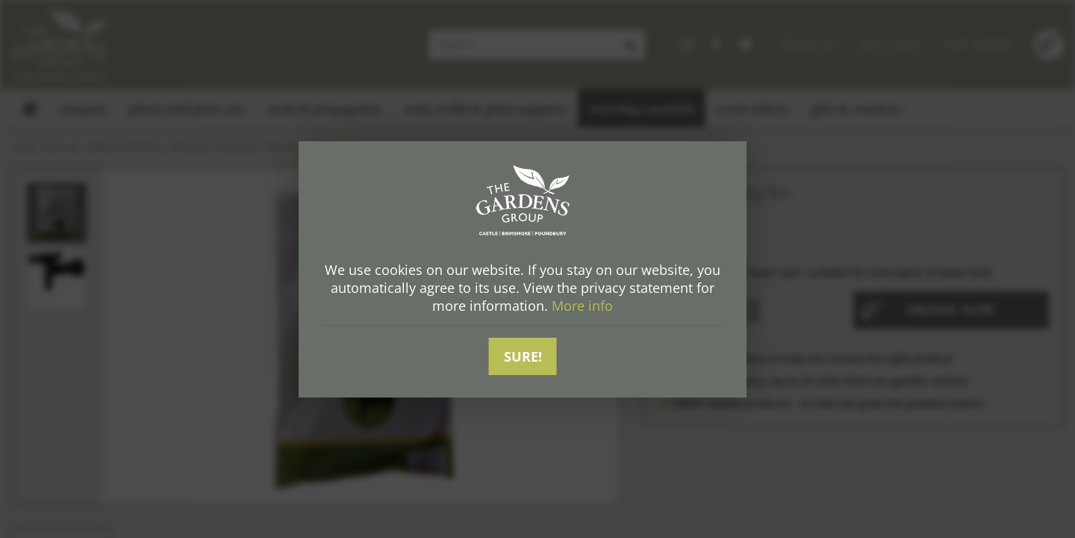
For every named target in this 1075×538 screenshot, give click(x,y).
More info (582, 306)
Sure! (523, 356)
